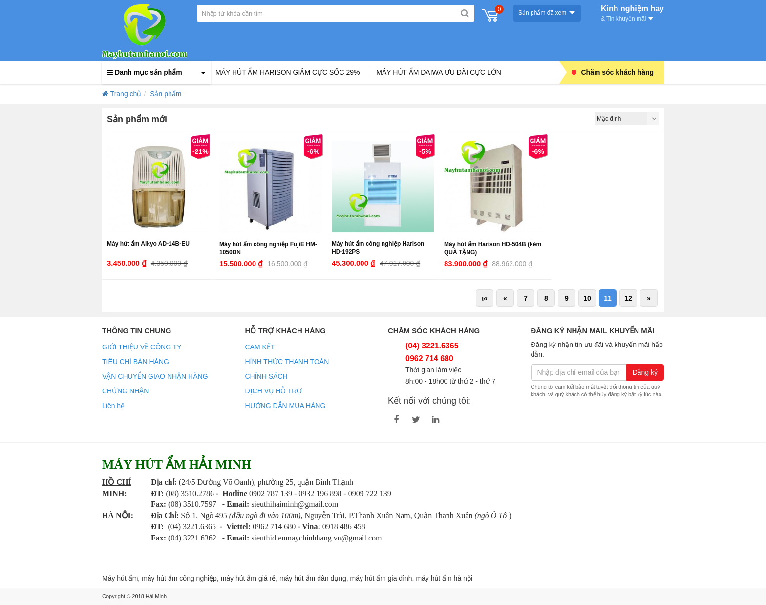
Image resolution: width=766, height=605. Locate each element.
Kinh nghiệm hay (632, 12)
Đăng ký (645, 372)
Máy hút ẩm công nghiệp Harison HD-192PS (378, 247)
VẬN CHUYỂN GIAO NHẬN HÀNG (155, 376)
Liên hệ (113, 406)
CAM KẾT (260, 347)
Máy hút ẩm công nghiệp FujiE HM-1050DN (268, 248)
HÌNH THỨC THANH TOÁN (287, 362)
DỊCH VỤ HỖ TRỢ (273, 391)
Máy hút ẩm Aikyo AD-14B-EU (148, 243)
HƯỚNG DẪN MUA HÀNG (285, 406)
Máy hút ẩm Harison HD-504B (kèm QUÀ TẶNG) (492, 248)
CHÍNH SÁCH (266, 376)
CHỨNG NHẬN (125, 391)
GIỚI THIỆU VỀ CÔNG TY (142, 347)
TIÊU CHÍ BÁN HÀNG (135, 362)
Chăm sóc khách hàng (613, 72)
